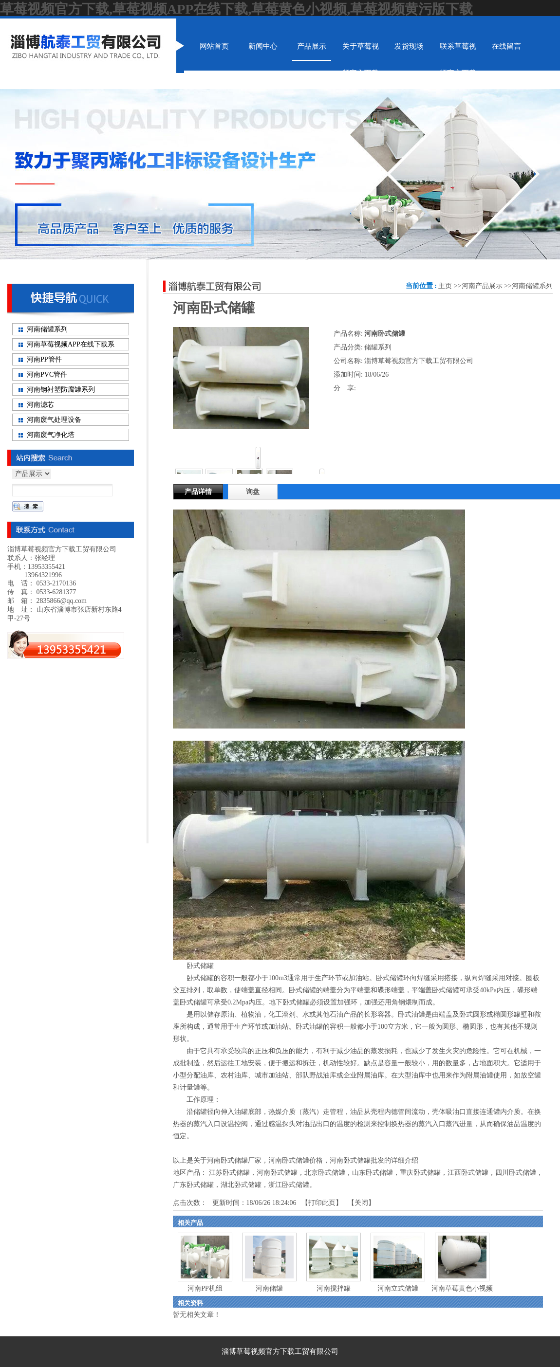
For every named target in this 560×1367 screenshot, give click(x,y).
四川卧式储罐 (515, 1172)
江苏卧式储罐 (229, 1172)
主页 (445, 286)
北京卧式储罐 (324, 1172)
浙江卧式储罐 (288, 1184)
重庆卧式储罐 (420, 1172)
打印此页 (322, 1202)
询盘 (253, 491)
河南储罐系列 (532, 286)
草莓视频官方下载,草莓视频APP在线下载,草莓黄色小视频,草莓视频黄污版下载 (236, 9)
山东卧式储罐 (372, 1172)
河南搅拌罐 (334, 1288)
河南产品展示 (482, 286)
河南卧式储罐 (277, 1172)
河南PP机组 (205, 1288)
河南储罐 (269, 1288)
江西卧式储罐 (468, 1172)
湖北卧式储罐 (241, 1184)
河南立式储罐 (397, 1288)
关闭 (361, 1202)
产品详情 (198, 491)
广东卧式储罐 (193, 1184)
